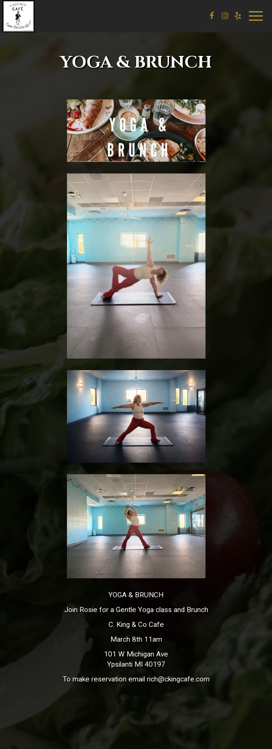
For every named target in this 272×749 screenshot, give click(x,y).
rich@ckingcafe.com (178, 679)
